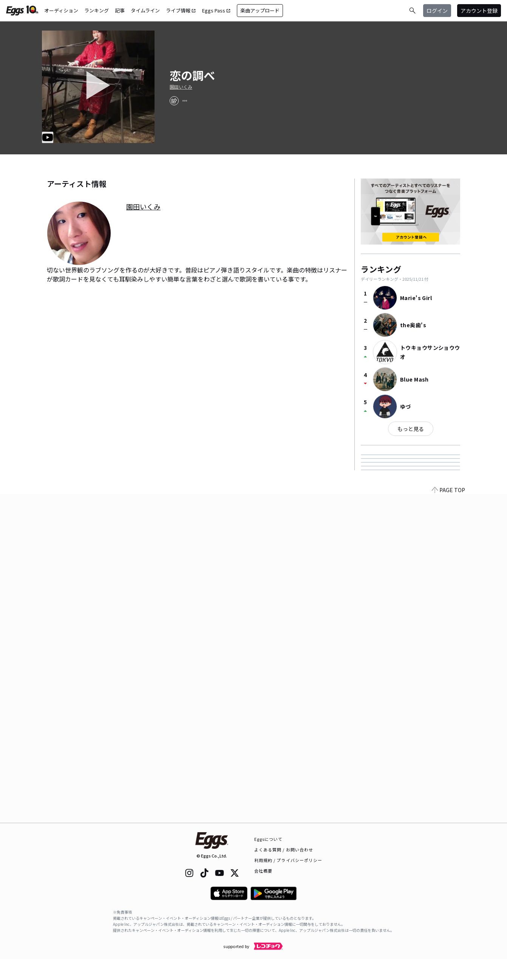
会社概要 (263, 871)
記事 (120, 10)
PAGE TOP (448, 818)
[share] (174, 100)
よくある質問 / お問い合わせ (284, 850)
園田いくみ (181, 87)
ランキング (96, 10)
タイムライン (145, 10)
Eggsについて (268, 839)
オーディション (61, 10)
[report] (184, 100)
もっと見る (410, 429)
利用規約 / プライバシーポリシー (288, 860)
